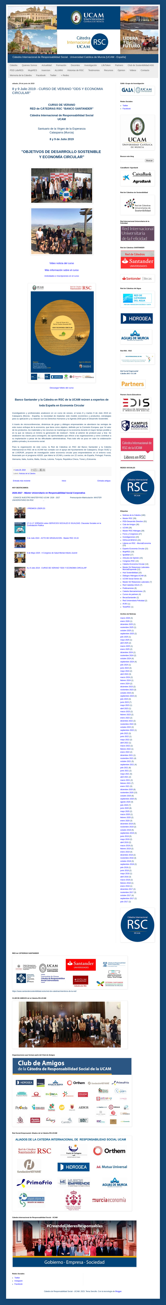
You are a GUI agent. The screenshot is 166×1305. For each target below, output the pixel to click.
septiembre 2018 (127, 864)
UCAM (125, 528)
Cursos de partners (130, 594)
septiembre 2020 (127, 799)
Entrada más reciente (21, 481)
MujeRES (32, 70)
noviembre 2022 (126, 724)
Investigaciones (129, 537)
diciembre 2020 (126, 789)
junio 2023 (124, 702)
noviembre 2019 (126, 827)
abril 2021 (124, 777)
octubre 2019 (125, 830)
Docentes (75, 65)
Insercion (46, 70)
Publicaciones (128, 588)
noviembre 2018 (126, 858)
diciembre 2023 (126, 687)
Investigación (90, 65)
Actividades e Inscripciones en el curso (61, 276)
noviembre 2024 (126, 655)
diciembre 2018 (126, 855)
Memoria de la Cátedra (21, 75)
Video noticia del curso (61, 263)
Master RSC (127, 518)
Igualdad (126, 555)
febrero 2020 (125, 817)
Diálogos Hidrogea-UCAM (133, 576)
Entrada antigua (103, 481)
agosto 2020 (125, 802)
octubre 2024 (125, 658)
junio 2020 (124, 808)
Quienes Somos (29, 65)
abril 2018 (124, 877)
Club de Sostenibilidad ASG (141, 65)
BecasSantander (129, 597)
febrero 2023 (125, 715)
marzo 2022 (125, 746)
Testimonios (94, 70)
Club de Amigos (129, 524)
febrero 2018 (125, 883)
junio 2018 (124, 870)
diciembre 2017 (126, 889)
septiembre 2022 (127, 730)
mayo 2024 (124, 671)
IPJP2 (125, 604)
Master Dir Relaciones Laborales (136, 582)
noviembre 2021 (126, 758)
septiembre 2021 (127, 765)
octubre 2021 (125, 761)
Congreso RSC (129, 561)
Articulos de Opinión (131, 558)
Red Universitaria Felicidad (133, 601)
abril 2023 (124, 708)
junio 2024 (124, 668)
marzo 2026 (125, 618)
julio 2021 (124, 768)
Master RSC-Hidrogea (132, 531)
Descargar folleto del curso (62, 388)
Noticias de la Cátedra (27, 473)
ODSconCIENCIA (130, 540)
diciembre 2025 (126, 624)
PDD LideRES (16, 70)
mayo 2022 (124, 740)
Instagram (18, 1281)
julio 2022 (124, 733)
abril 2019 (124, 842)
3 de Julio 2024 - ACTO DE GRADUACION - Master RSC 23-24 (53, 538)
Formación (61, 65)
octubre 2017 (125, 895)
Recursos (108, 70)
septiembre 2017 (127, 898)
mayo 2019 (124, 839)
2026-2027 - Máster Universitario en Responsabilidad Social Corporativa (48, 493)
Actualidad (46, 65)
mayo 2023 (124, 705)
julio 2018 (124, 867)
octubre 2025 (125, 630)
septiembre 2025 (127, 634)
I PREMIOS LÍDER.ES (36, 508)
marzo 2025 (125, 646)
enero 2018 (125, 886)
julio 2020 (124, 805)
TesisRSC (127, 607)
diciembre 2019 (126, 824)
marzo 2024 (125, 677)
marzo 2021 (125, 780)
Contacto (145, 70)
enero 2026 (125, 621)
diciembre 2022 (126, 721)
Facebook (40, 75)
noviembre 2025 (126, 627)
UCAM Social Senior (131, 579)
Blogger (118, 1291)
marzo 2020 (125, 814)
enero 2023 (125, 718)
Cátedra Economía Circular (134, 564)
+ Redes (65, 75)
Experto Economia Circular (133, 549)
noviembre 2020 (126, 792)
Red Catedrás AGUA (131, 585)
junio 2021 (124, 771)
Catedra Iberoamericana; (133, 591)
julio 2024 (124, 665)
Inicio (64, 481)
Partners (119, 65)
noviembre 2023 (126, 690)
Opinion (121, 70)
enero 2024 (125, 684)
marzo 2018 (125, 880)
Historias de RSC (75, 70)
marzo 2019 (125, 846)
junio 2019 (124, 836)
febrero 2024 (125, 680)
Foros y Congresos (130, 534)
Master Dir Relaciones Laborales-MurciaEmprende (136, 568)
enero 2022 (125, 752)
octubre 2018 (125, 861)
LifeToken (106, 65)
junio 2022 (124, 736)
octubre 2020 (125, 796)
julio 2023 (124, 699)
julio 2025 (124, 637)
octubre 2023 (125, 693)
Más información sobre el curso (62, 270)
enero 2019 (125, 852)
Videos (133, 70)
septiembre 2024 (127, 662)
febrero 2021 (125, 783)
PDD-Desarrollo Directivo (133, 521)
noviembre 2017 (126, 892)
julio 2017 (124, 902)
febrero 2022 (125, 749)
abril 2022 (124, 743)
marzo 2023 (125, 711)
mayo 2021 (124, 774)
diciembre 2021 (126, 755)
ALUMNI (59, 70)
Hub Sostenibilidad (130, 573)
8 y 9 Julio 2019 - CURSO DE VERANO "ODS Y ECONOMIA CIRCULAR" (57, 568)
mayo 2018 (124, 873)
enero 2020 (125, 821)
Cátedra (13, 65)
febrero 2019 (125, 849)
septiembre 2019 (127, 833)
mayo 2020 (124, 811)
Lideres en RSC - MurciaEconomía (137, 543)
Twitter (53, 75)
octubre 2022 (125, 727)
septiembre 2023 (127, 696)
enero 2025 (125, 649)
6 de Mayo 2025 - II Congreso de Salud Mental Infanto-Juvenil (52, 553)
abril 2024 (124, 674)
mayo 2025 (124, 640)
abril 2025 (124, 643)
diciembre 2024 (126, 652)
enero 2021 (125, 786)
